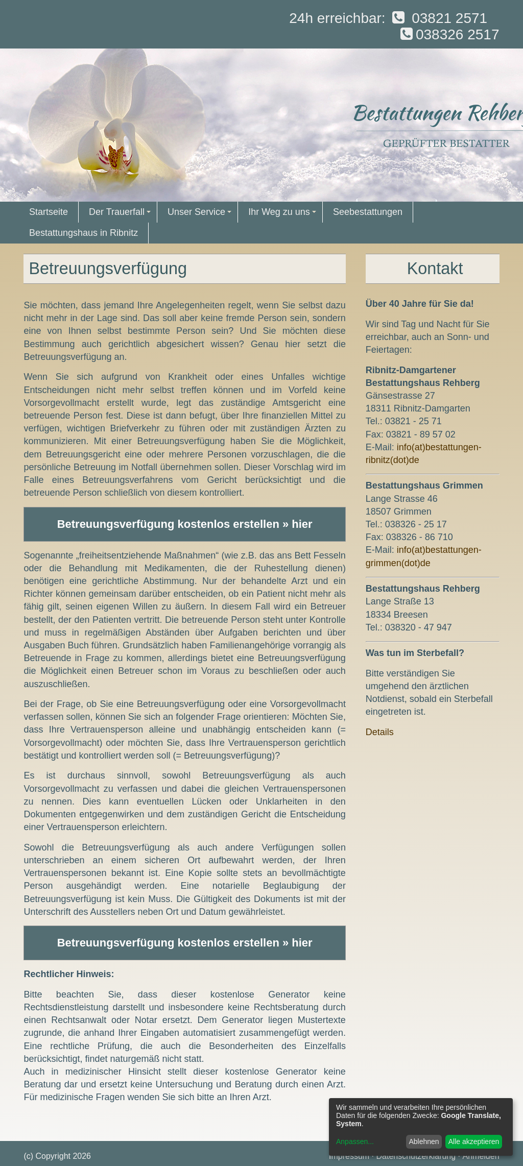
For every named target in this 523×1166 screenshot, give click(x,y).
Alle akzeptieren (474, 1141)
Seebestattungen (367, 212)
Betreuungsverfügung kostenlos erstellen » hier (185, 524)
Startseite (48, 212)
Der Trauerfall (121, 215)
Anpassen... (355, 1141)
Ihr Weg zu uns (283, 215)
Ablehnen (424, 1141)
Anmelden (481, 1156)
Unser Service (201, 215)
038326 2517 (448, 34)
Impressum (349, 1156)
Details (380, 732)
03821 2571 (438, 18)
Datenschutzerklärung (416, 1156)
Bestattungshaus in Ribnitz (83, 233)
